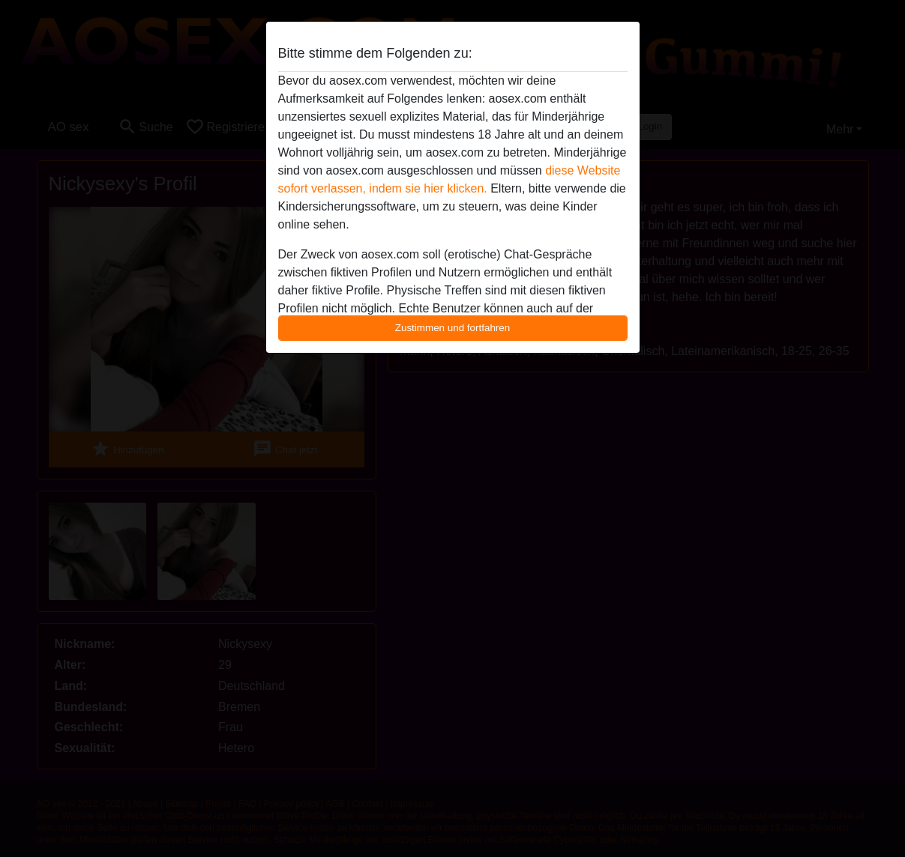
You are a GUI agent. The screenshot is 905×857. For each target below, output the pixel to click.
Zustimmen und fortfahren (453, 327)
